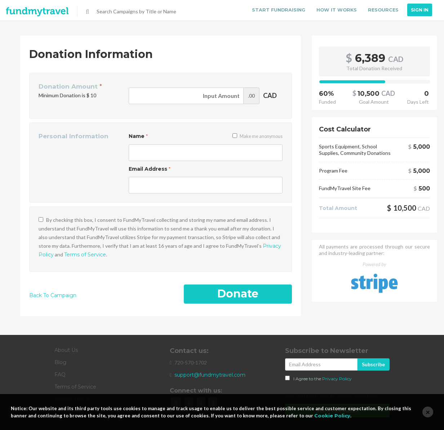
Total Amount (338, 208)
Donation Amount (70, 86)
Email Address (149, 169)
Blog (60, 362)
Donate (237, 293)
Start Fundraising (279, 10)
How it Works (336, 10)
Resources (383, 10)
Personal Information (73, 136)
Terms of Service (85, 254)
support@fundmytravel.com (209, 375)
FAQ (60, 374)
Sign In (420, 10)
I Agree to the (318, 378)
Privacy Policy (337, 378)
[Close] (427, 412)
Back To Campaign (52, 295)
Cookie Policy (332, 415)
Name (138, 136)
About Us (66, 350)
